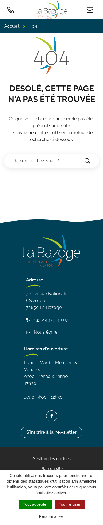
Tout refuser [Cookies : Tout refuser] (69, 504)
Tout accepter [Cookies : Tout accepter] (35, 504)
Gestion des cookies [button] (51, 459)
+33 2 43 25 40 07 (47, 319)
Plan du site (52, 468)
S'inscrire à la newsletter (51, 432)
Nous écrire (41, 332)
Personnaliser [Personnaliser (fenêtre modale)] (51, 516)
